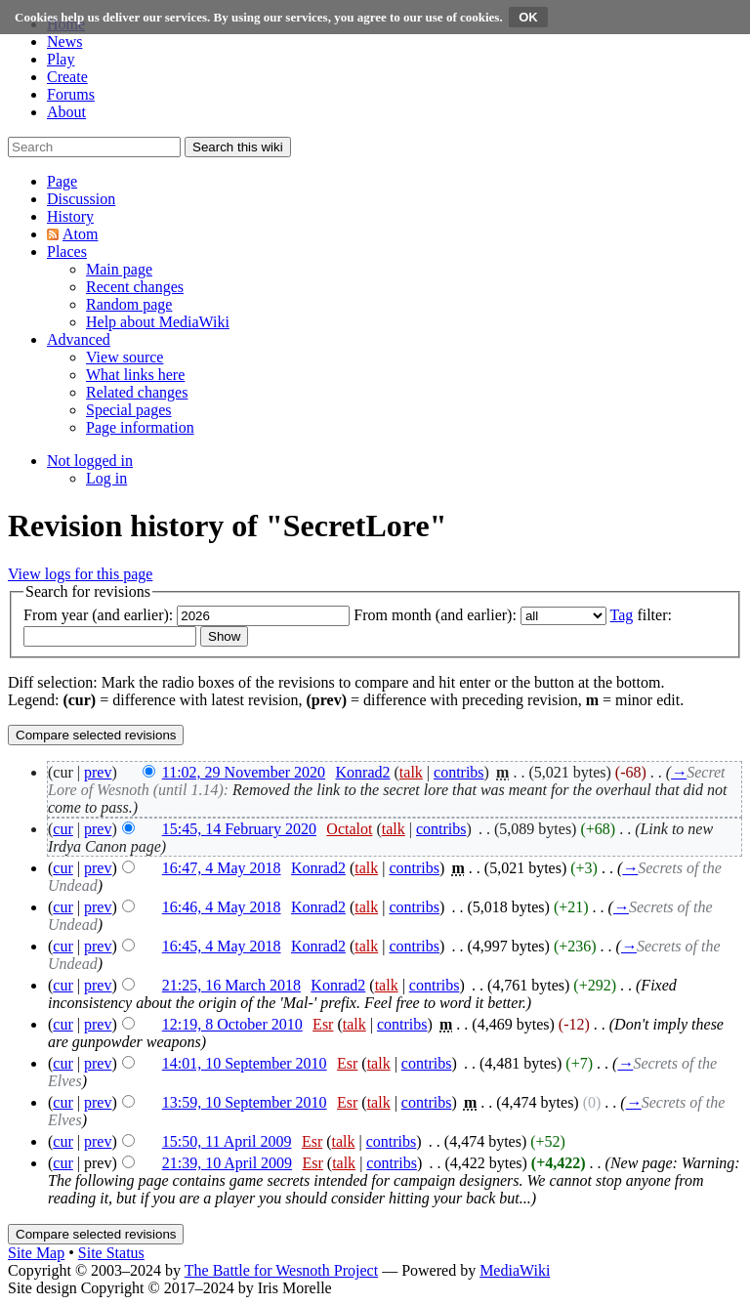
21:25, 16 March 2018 (231, 985)
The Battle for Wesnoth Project (281, 1270)
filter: (641, 615)
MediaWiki (514, 1270)
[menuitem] (119, 269)
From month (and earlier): (435, 615)
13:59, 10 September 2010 (244, 1102)
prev (97, 772)
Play (60, 59)
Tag (622, 615)
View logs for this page (80, 574)
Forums (71, 94)
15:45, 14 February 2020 (239, 829)
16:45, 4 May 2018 (221, 946)
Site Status (111, 1252)
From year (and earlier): (98, 615)
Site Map (36, 1252)
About (66, 112)
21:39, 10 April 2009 (227, 1163)
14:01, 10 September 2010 (244, 1063)
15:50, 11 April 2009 (227, 1141)
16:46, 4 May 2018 (221, 907)
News (64, 41)
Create (67, 76)
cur (62, 829)
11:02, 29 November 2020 (243, 772)
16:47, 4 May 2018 (221, 868)
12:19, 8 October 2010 (232, 1024)
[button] (62, 181)
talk (411, 772)
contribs (459, 772)
